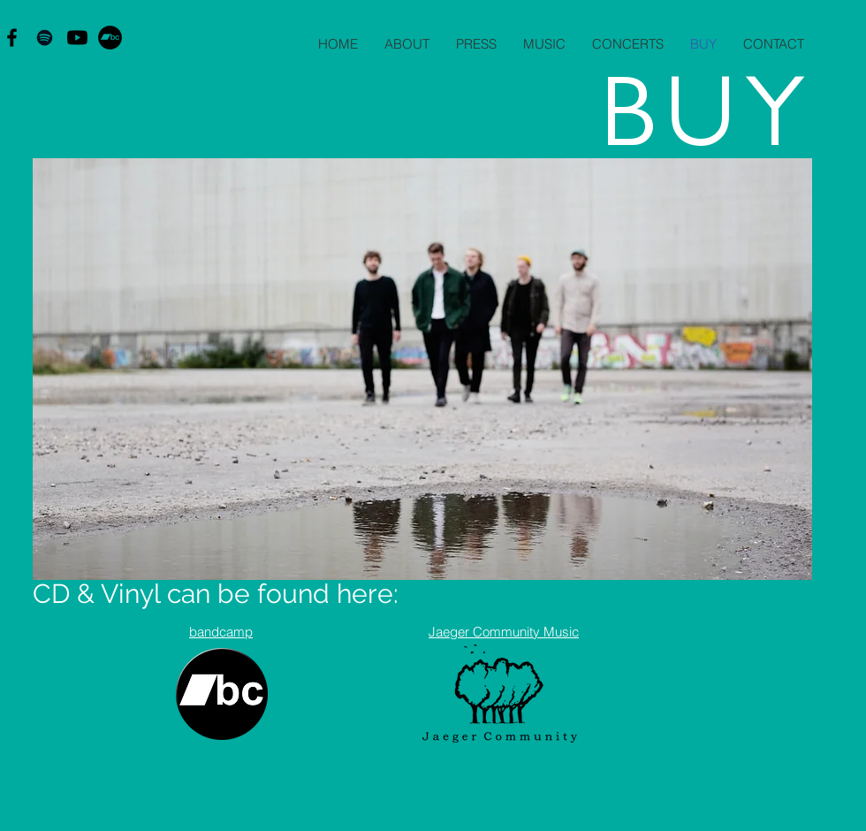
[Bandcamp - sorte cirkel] (110, 38)
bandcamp (221, 631)
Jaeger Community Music (504, 631)
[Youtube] (77, 38)
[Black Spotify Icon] (45, 38)
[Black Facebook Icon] (12, 38)
